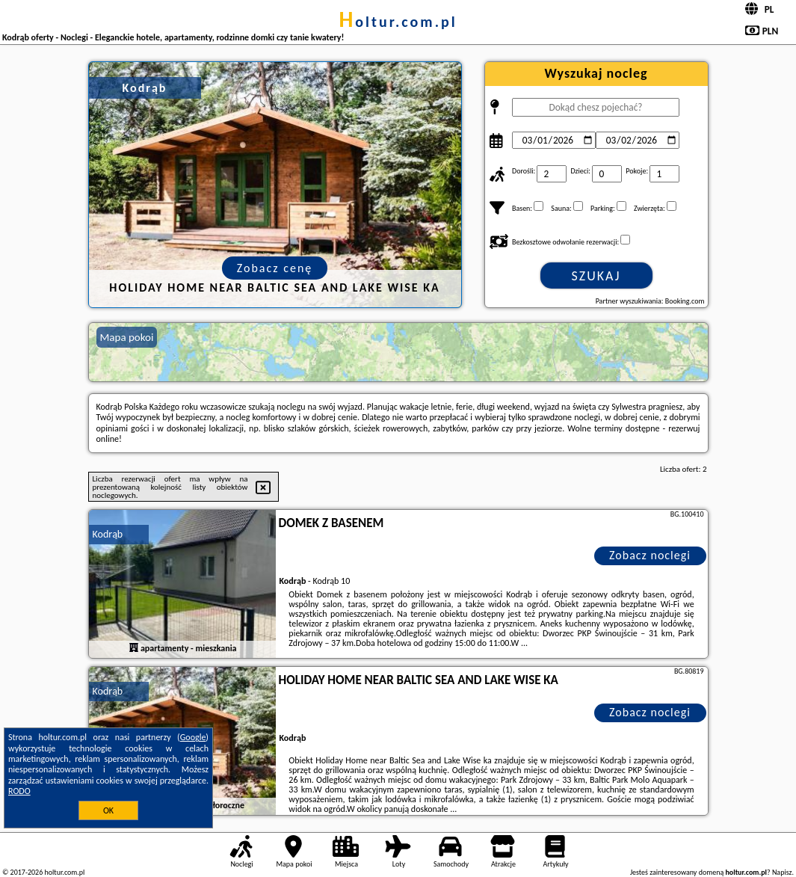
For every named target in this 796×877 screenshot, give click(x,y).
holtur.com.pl (398, 22)
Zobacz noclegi (650, 555)
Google (193, 737)
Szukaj (596, 276)
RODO (19, 791)
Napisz (782, 872)
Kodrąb (108, 534)
